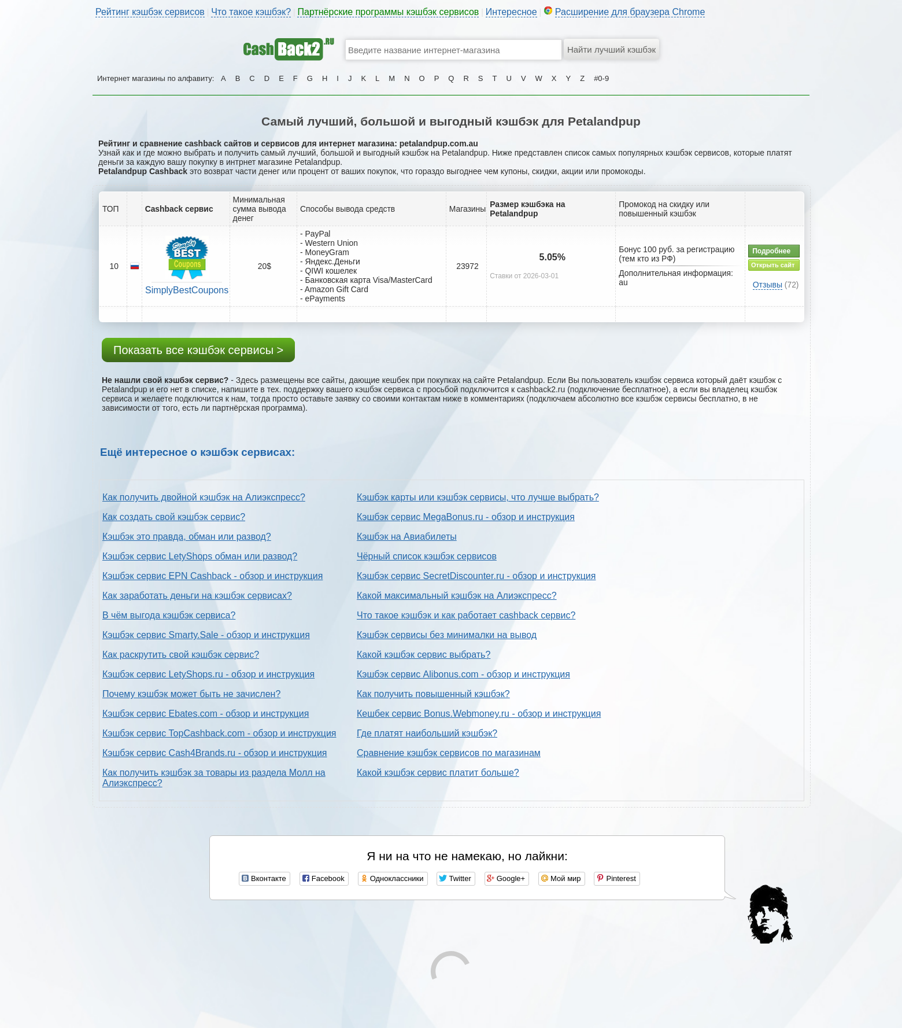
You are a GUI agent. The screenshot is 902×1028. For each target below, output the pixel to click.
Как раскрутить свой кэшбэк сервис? (180, 654)
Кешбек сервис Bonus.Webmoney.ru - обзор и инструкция (479, 714)
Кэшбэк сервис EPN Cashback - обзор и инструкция (212, 576)
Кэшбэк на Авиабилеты (407, 536)
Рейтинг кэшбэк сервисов (150, 12)
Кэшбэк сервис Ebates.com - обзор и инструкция (205, 714)
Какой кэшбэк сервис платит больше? (438, 773)
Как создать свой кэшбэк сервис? (173, 517)
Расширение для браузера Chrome (630, 12)
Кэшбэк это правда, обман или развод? (186, 536)
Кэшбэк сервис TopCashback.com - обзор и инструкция (219, 733)
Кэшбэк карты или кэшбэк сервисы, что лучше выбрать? (478, 497)
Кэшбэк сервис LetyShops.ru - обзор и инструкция (208, 674)
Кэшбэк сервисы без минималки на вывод (447, 635)
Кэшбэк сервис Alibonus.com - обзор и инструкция (463, 674)
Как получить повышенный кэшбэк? (433, 694)
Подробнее (771, 251)
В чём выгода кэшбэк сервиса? (168, 615)
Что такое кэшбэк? (251, 12)
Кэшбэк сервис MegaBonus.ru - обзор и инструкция (466, 517)
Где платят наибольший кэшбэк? (427, 733)
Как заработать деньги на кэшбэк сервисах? (197, 595)
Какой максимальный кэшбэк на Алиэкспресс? (457, 595)
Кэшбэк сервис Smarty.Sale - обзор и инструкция (206, 635)
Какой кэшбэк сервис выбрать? (423, 654)
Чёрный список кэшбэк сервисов (427, 556)
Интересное (511, 12)
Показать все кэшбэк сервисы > (198, 350)
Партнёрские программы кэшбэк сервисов (388, 12)
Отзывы (767, 284)
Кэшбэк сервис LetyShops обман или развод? (199, 556)
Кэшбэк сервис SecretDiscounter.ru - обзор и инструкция (476, 576)
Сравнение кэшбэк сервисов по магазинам (449, 753)
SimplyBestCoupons (186, 290)
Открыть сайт (772, 264)
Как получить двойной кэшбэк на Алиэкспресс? (203, 497)
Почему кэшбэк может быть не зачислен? (191, 694)
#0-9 (601, 78)
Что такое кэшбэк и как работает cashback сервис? (466, 615)
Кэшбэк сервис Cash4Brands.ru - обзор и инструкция (214, 753)
